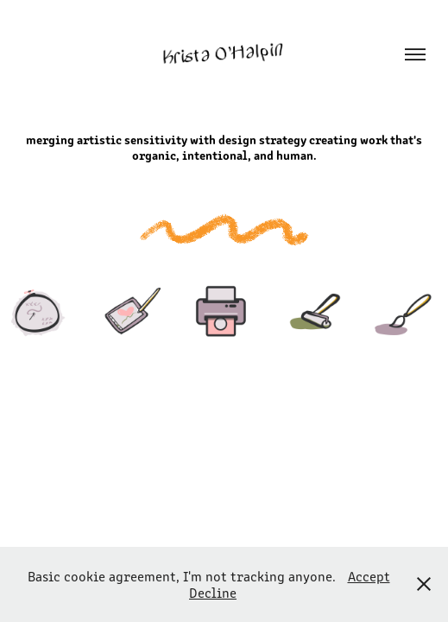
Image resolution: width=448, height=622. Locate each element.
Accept (369, 576)
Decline (213, 592)
